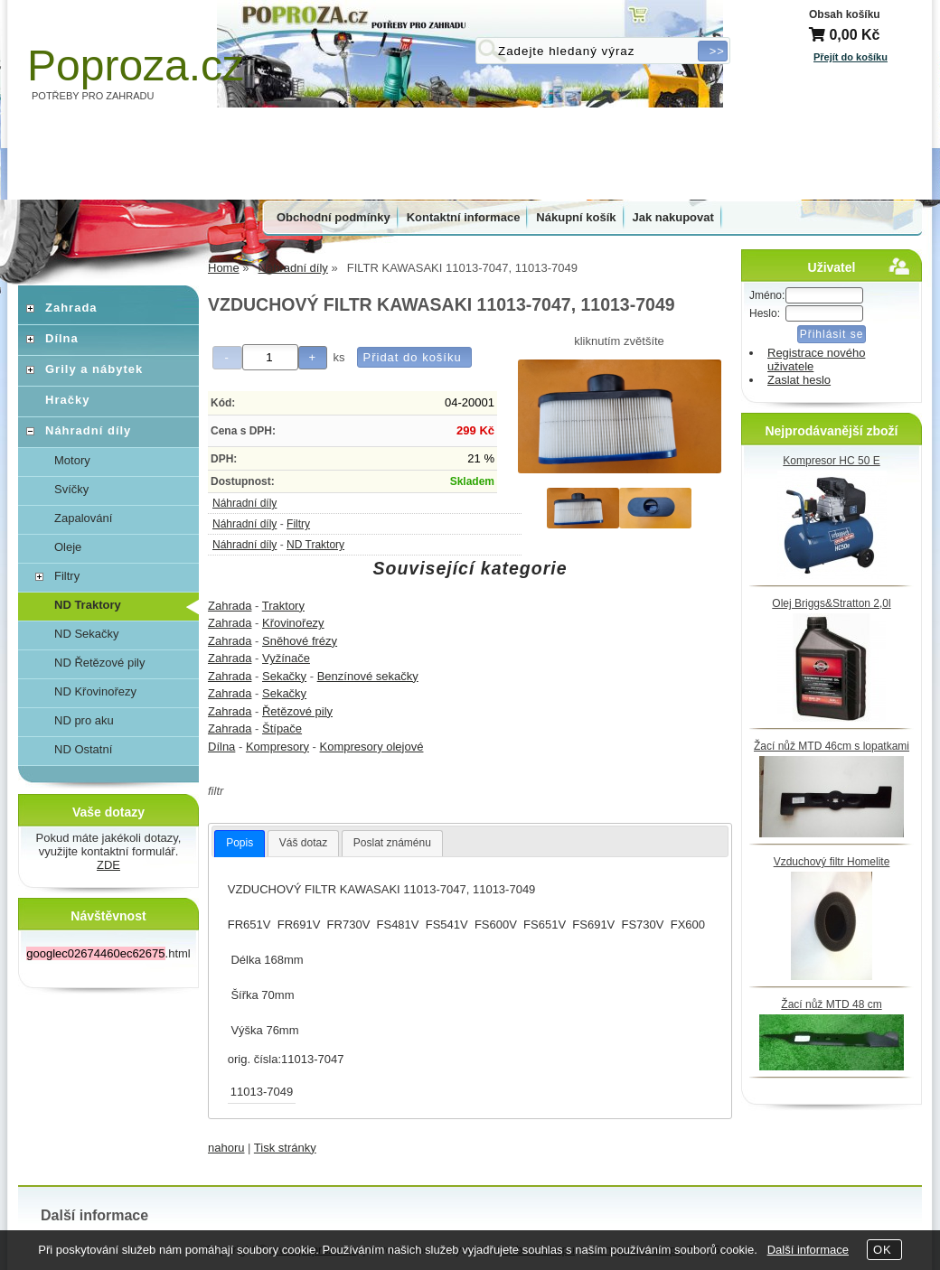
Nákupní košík (576, 217)
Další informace (808, 1249)
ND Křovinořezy (95, 691)
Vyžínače (286, 658)
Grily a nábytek (94, 369)
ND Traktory (315, 544)
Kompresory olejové (372, 746)
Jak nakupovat (673, 217)
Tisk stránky (285, 1147)
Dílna (221, 746)
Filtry (298, 524)
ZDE (108, 865)
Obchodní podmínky (333, 217)
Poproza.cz (135, 65)
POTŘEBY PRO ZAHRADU (93, 95)
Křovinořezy (293, 623)
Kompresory (277, 746)
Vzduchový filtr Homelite (832, 861)
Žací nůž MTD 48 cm (831, 1004)
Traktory (283, 605)
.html (108, 953)
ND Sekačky (86, 633)
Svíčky (71, 489)
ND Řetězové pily (99, 662)
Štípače (282, 728)
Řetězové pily (297, 711)
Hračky (67, 399)
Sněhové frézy (299, 641)
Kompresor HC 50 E (831, 460)
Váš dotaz (303, 842)
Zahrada (229, 605)
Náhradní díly (244, 503)
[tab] (239, 843)
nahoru (226, 1147)
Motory (72, 460)
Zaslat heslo (799, 380)
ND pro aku (84, 720)
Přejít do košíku (850, 56)
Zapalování (83, 518)
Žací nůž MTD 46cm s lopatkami (831, 746)
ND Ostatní (83, 749)
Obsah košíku (844, 14)
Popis (239, 842)
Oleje (67, 547)
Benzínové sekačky (367, 676)
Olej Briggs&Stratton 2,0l (831, 603)
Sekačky (284, 676)
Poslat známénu (392, 842)
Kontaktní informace (464, 217)
